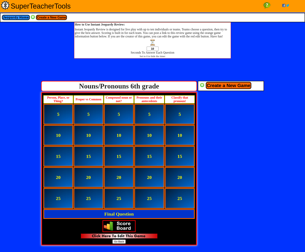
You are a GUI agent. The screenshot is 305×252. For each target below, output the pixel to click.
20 (58, 177)
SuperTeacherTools (41, 6)
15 (58, 156)
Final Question (119, 214)
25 (58, 198)
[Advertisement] (152, 71)
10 (58, 135)
